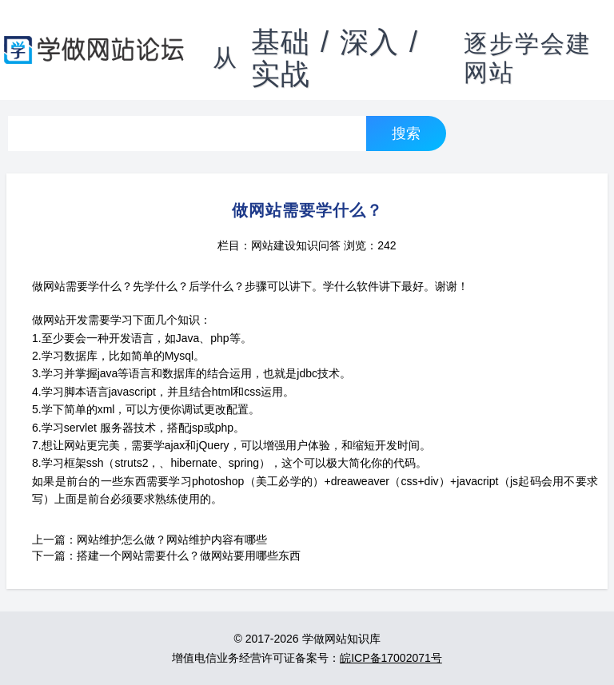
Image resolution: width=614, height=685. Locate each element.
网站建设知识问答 (296, 245)
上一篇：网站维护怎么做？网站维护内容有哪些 (149, 539)
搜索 (406, 133)
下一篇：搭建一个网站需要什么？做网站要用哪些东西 (166, 555)
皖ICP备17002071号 (391, 657)
